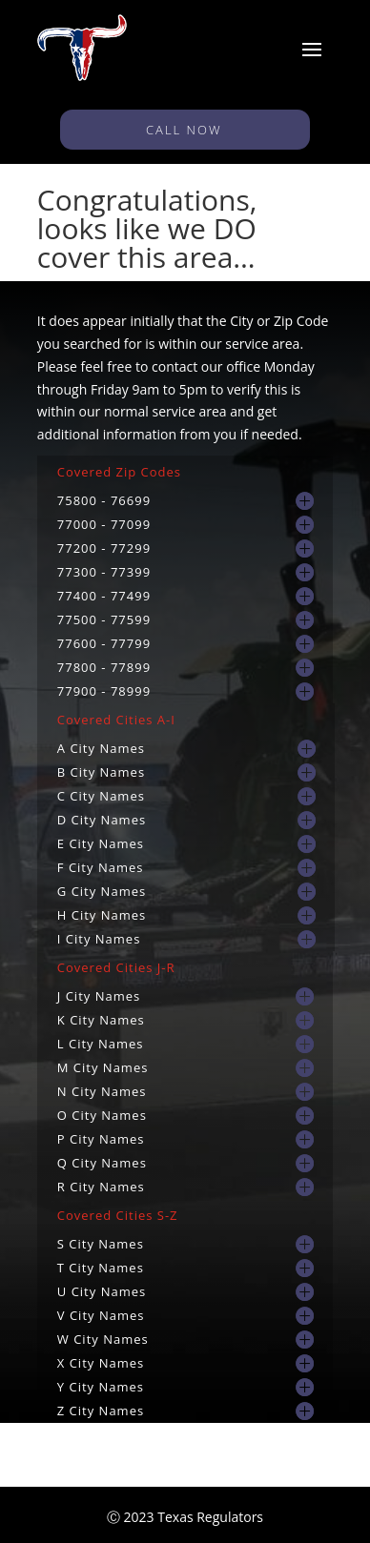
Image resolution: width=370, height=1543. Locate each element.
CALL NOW (185, 129)
